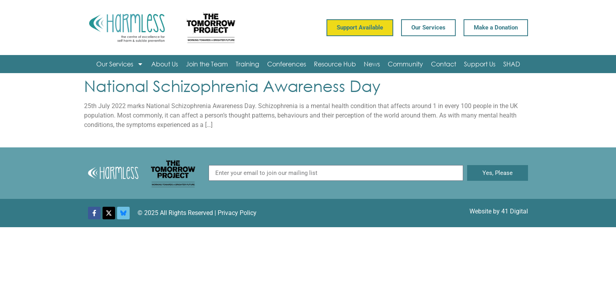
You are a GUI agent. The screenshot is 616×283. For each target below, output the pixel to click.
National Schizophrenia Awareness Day (232, 85)
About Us (164, 64)
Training (247, 64)
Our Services (119, 64)
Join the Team (207, 64)
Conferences (286, 64)
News (372, 64)
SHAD (511, 64)
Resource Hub (335, 64)
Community (405, 64)
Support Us (479, 64)
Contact (443, 64)
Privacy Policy (237, 213)
